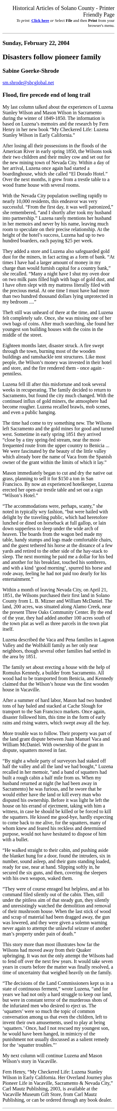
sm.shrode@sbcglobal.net (28, 82)
